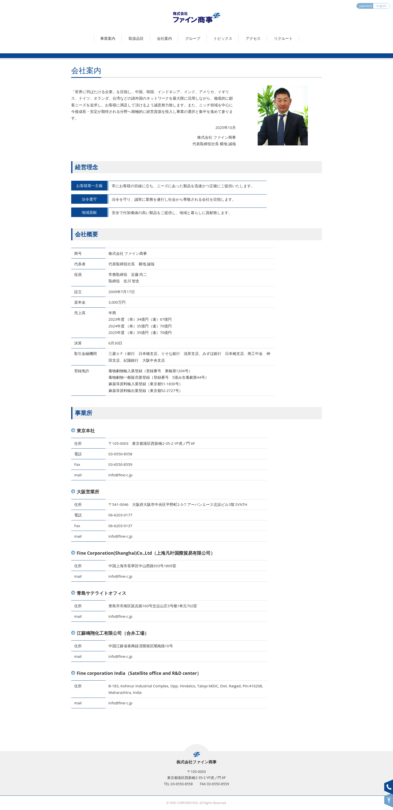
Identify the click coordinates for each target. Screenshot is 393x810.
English (381, 6)
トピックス (223, 38)
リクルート (283, 38)
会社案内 (164, 38)
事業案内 (107, 38)
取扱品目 (136, 38)
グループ (192, 38)
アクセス (253, 38)
